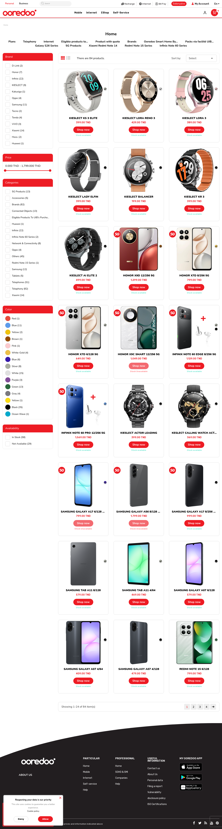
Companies (121, 777)
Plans (11, 41)
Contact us (153, 768)
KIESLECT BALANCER (138, 197)
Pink (16, 345)
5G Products (73, 46)
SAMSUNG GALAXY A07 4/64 (83, 669)
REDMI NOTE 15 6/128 (194, 669)
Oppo (16, 98)
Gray (16, 393)
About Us (152, 774)
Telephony (29, 41)
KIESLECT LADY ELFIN (83, 197)
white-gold (20, 352)
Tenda (17, 117)
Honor (17, 72)
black (17, 407)
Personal (9, 3)
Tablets (17, 275)
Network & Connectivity (26, 243)
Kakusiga (18, 91)
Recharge (129, 4)
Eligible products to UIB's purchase (31, 217)
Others (18, 256)
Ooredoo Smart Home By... (161, 41)
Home (86, 766)
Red (16, 318)
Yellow (17, 332)
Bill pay (162, 4)
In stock (18, 437)
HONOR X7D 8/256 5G (194, 275)
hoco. (16, 137)
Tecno (17, 111)
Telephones (20, 282)
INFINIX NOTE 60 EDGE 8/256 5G (194, 354)
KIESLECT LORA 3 (194, 118)
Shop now (83, 130)
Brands (131, 41)
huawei (18, 143)
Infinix (17, 78)
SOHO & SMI (121, 772)
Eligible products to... (74, 41)
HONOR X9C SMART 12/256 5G (139, 354)
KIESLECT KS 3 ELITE (83, 118)
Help (85, 789)
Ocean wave (20, 414)
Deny (21, 819)
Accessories (20, 198)
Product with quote (107, 41)
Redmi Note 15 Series (138, 46)
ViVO (16, 124)
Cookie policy (33, 811)
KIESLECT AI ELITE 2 (83, 275)
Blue (17, 325)
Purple (17, 380)
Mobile (86, 772)
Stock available (83, 135)
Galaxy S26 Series (46, 46)
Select (201, 58)
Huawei (18, 224)
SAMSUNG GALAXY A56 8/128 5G (138, 512)
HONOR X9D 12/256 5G (138, 275)
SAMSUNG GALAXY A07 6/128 (194, 590)
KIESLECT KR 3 (194, 197)
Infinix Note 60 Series (173, 46)
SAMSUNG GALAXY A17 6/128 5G (83, 512)
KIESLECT (19, 85)
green (17, 386)
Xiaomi (18, 130)
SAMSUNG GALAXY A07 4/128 (138, 669)
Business (23, 3)
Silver (16, 366)
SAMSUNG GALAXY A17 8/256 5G (194, 512)
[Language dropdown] (216, 3)
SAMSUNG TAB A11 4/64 (138, 590)
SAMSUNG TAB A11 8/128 (83, 590)
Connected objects (24, 211)
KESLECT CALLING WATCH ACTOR (195, 433)
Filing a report (154, 786)
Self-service (90, 783)
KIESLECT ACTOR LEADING (138, 433)
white (18, 373)
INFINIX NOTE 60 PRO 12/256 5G (83, 433)
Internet (146, 4)
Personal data (155, 780)
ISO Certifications (157, 804)
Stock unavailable (138, 371)
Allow (45, 819)
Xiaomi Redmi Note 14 (103, 46)
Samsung (19, 104)
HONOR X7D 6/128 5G (83, 354)
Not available (22, 443)
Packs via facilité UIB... (199, 41)
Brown (17, 339)
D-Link (17, 65)
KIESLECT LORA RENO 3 (138, 118)
